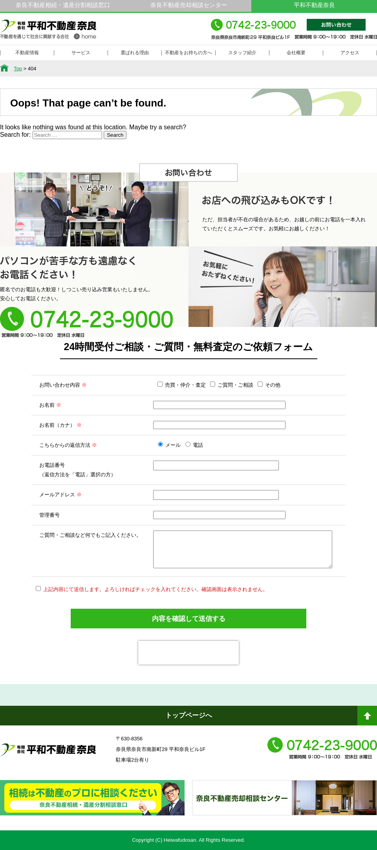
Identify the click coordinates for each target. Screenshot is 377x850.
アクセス (349, 52)
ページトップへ (367, 718)
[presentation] (188, 653)
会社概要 (296, 52)
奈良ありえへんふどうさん (92, 804)
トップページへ (188, 715)
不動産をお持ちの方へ (188, 52)
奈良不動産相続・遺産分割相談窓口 (63, 5)
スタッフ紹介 (242, 52)
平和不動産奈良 (48, 32)
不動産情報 (27, 52)
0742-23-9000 (294, 33)
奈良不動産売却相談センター (188, 5)
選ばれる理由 (135, 52)
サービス (80, 52)
